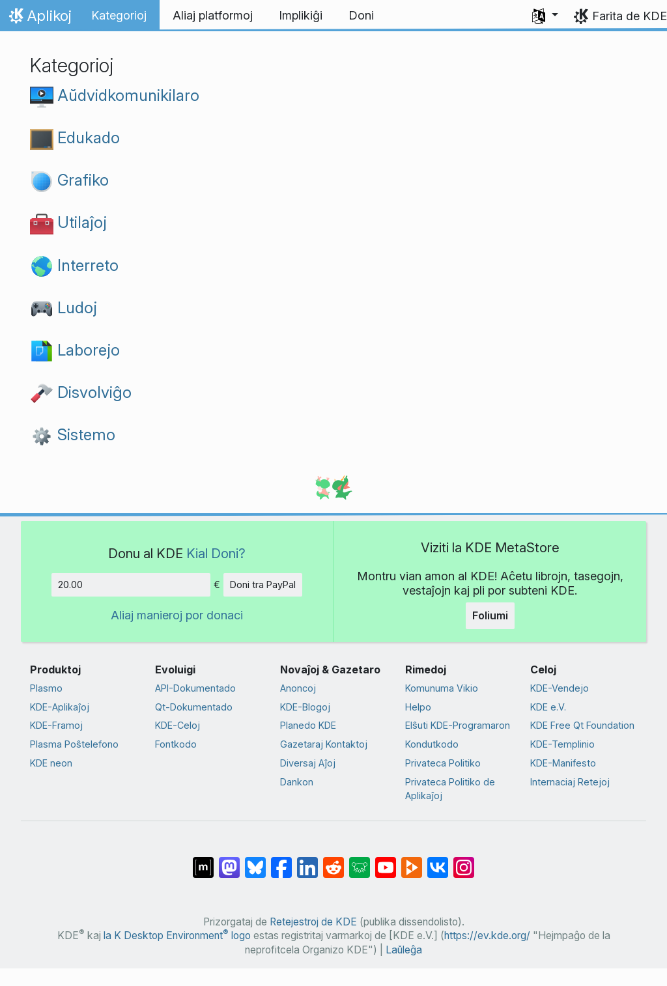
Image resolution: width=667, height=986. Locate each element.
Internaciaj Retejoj (570, 781)
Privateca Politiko (443, 762)
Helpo (418, 706)
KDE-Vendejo (559, 688)
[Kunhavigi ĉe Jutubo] (385, 861)
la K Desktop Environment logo (177, 935)
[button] (545, 15)
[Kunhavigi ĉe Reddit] (333, 861)
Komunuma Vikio (441, 688)
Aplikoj (39, 19)
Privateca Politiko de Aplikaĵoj (450, 789)
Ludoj (63, 307)
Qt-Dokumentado (194, 706)
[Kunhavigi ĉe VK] (437, 861)
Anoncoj (298, 688)
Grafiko (69, 180)
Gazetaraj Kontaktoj (323, 744)
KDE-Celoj (177, 725)
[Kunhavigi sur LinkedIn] (307, 861)
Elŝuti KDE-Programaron (457, 725)
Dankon (296, 781)
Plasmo (46, 688)
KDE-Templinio (562, 744)
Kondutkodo (432, 744)
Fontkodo (176, 744)
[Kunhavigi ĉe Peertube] (411, 861)
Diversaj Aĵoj (307, 762)
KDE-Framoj (56, 725)
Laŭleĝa (404, 950)
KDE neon (51, 762)
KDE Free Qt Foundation (582, 725)
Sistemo (72, 434)
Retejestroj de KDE (313, 922)
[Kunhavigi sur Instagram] (463, 861)
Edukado (75, 137)
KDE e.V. (548, 706)
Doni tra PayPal (263, 584)
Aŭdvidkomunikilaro (114, 95)
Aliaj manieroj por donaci (177, 615)
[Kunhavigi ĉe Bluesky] (255, 861)
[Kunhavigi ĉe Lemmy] (359, 861)
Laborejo (75, 349)
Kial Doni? (216, 553)
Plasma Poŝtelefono (74, 744)
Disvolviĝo (81, 392)
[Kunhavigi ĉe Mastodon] (229, 861)
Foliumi (490, 615)
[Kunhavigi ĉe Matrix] (203, 861)
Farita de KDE (629, 16)
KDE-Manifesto (563, 762)
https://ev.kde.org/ (487, 935)
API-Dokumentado (195, 688)
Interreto (74, 265)
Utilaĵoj (68, 222)
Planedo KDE (308, 725)
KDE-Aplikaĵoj (59, 706)
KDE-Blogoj (305, 706)
